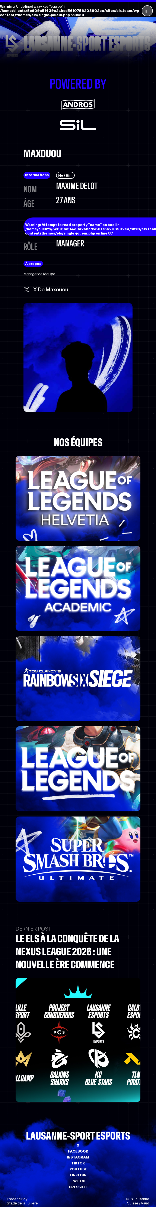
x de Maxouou (45, 289)
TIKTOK (78, 1163)
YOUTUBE (78, 1169)
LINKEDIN (78, 1175)
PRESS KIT (78, 1187)
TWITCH (78, 1181)
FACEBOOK (78, 1151)
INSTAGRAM (78, 1157)
